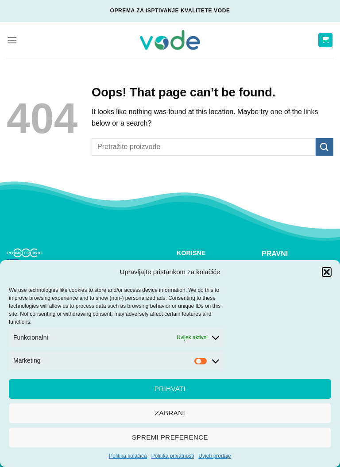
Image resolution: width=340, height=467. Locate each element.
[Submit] (324, 146)
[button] (326, 272)
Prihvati (170, 388)
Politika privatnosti (172, 456)
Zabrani (170, 413)
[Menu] (12, 40)
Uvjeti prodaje (214, 456)
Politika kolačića (128, 456)
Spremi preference (170, 437)
